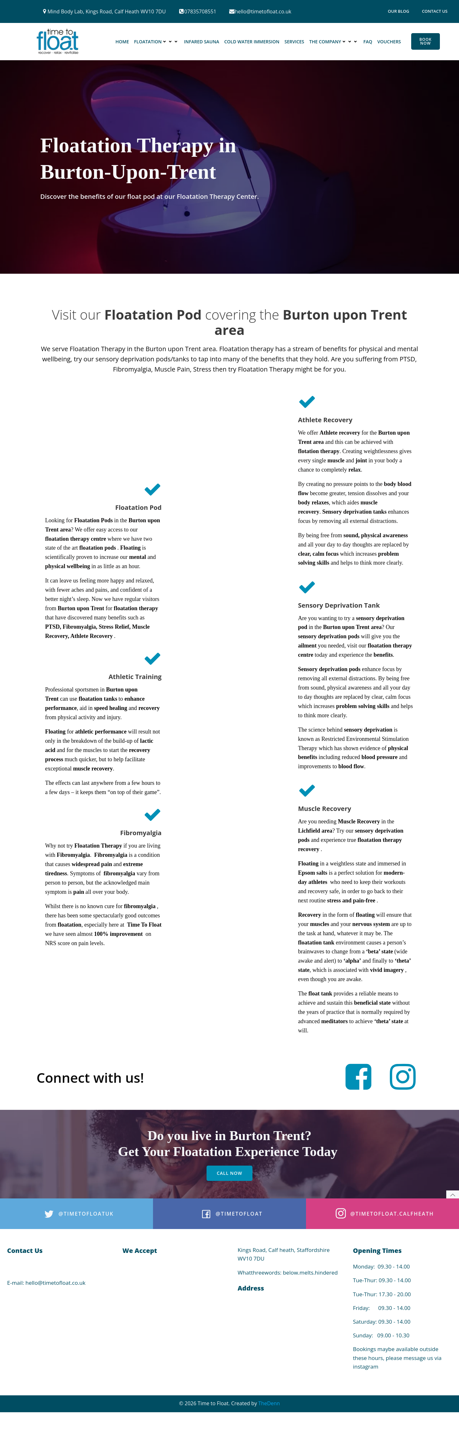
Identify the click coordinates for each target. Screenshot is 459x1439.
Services (294, 42)
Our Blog (398, 11)
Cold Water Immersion (252, 42)
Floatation (156, 42)
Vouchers (389, 42)
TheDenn (269, 1426)
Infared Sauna (201, 42)
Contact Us (435, 11)
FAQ (368, 42)
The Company (334, 42)
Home (122, 42)
